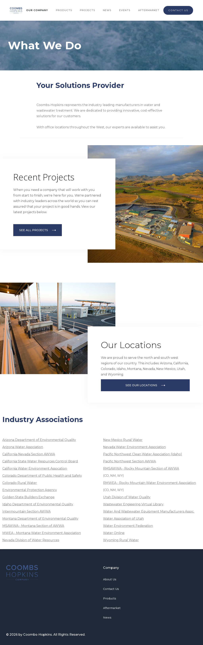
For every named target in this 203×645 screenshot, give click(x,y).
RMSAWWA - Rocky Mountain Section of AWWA (141, 468)
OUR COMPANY (37, 10)
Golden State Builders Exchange (28, 497)
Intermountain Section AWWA (26, 511)
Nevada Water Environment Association (134, 447)
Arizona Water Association (22, 447)
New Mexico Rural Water (123, 440)
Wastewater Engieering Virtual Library (133, 504)
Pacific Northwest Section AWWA (129, 461)
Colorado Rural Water (19, 483)
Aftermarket (112, 608)
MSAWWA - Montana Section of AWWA (33, 526)
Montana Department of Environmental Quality (40, 518)
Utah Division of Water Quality (126, 497)
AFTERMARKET (148, 10)
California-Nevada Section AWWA (28, 454)
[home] (16, 10)
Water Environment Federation (128, 526)
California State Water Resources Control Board (40, 461)
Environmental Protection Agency (29, 490)
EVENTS (124, 10)
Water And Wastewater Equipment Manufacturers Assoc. (148, 511)
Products (109, 598)
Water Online (113, 533)
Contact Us (111, 589)
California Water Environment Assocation (34, 468)
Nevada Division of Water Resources (30, 540)
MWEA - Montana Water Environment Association (41, 533)
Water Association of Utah (123, 518)
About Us (109, 579)
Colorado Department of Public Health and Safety (42, 476)
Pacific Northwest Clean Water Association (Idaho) (142, 454)
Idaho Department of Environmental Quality (37, 504)
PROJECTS (87, 10)
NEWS (107, 10)
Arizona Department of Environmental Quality (39, 440)
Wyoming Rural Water (121, 540)
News (107, 617)
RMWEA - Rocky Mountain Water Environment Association (149, 483)
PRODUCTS (64, 10)
